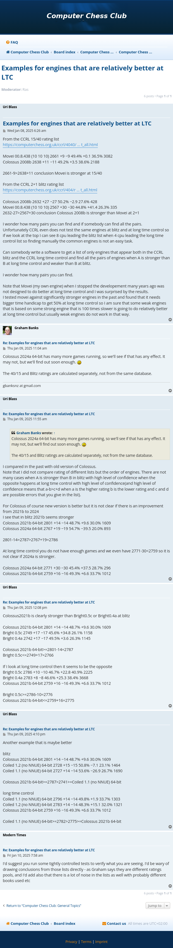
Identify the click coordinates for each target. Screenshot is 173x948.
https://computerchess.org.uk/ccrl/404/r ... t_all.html (50, 190)
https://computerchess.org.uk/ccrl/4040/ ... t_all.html (50, 144)
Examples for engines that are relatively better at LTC (82, 72)
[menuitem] (12, 42)
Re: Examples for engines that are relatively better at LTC (49, 343)
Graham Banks (28, 433)
